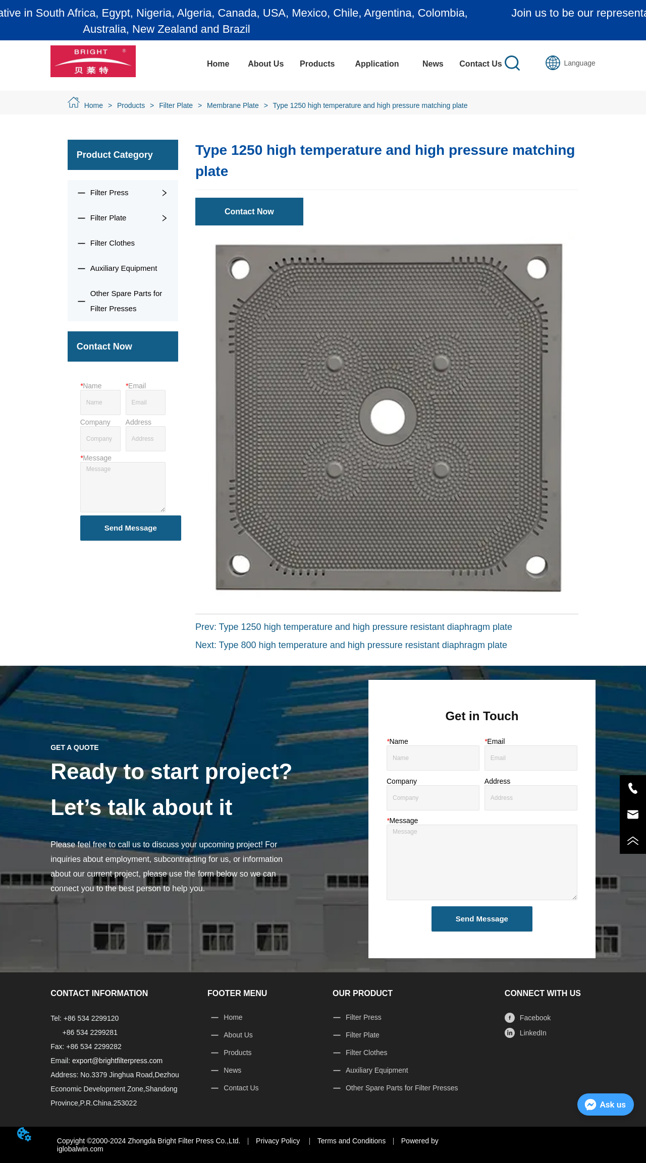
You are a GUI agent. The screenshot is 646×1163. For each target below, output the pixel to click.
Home (93, 105)
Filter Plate (176, 105)
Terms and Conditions (351, 1141)
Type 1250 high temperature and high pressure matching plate (369, 105)
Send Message (130, 528)
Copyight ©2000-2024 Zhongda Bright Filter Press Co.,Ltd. (149, 1141)
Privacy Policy (279, 1141)
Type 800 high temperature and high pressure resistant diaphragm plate (363, 645)
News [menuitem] (433, 64)
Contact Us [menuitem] (480, 64)
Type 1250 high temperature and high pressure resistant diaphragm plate (365, 627)
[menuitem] (317, 64)
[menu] (349, 64)
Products (131, 105)
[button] (317, 64)
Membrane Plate (233, 105)
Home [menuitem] (218, 64)
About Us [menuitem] (266, 64)
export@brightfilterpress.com (117, 1061)
